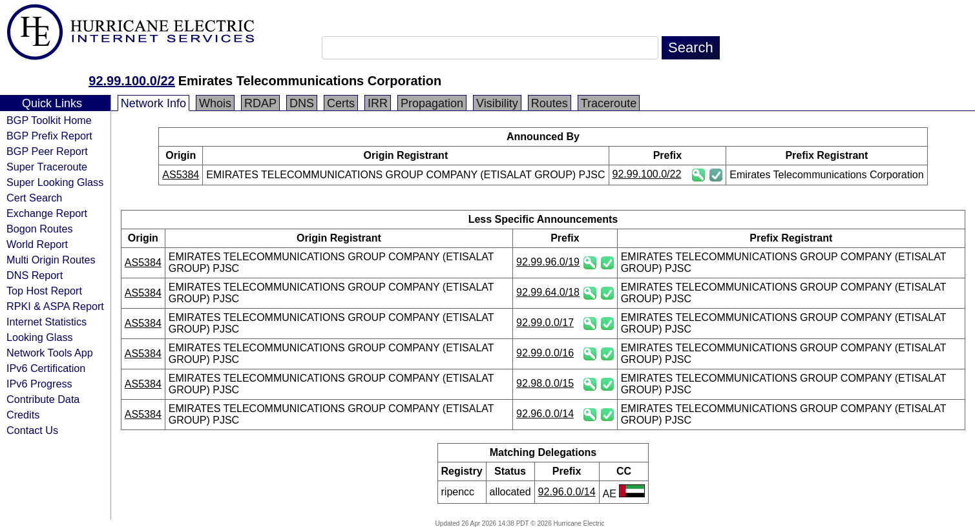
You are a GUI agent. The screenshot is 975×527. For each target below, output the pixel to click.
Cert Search (34, 197)
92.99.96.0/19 (548, 261)
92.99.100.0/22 (131, 81)
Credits (22, 414)
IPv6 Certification (45, 368)
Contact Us (32, 430)
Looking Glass (39, 337)
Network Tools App (49, 352)
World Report (37, 244)
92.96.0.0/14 (545, 413)
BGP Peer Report (47, 151)
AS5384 (180, 174)
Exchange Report (46, 213)
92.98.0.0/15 (545, 383)
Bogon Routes (39, 228)
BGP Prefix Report (49, 135)
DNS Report (34, 275)
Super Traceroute (46, 166)
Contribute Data (42, 399)
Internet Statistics (46, 321)
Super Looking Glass (54, 182)
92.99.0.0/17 (545, 322)
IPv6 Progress (39, 383)
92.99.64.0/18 (548, 292)
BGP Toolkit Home (49, 120)
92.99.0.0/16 (545, 352)
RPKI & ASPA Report (55, 306)
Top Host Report (44, 290)
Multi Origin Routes (51, 259)
